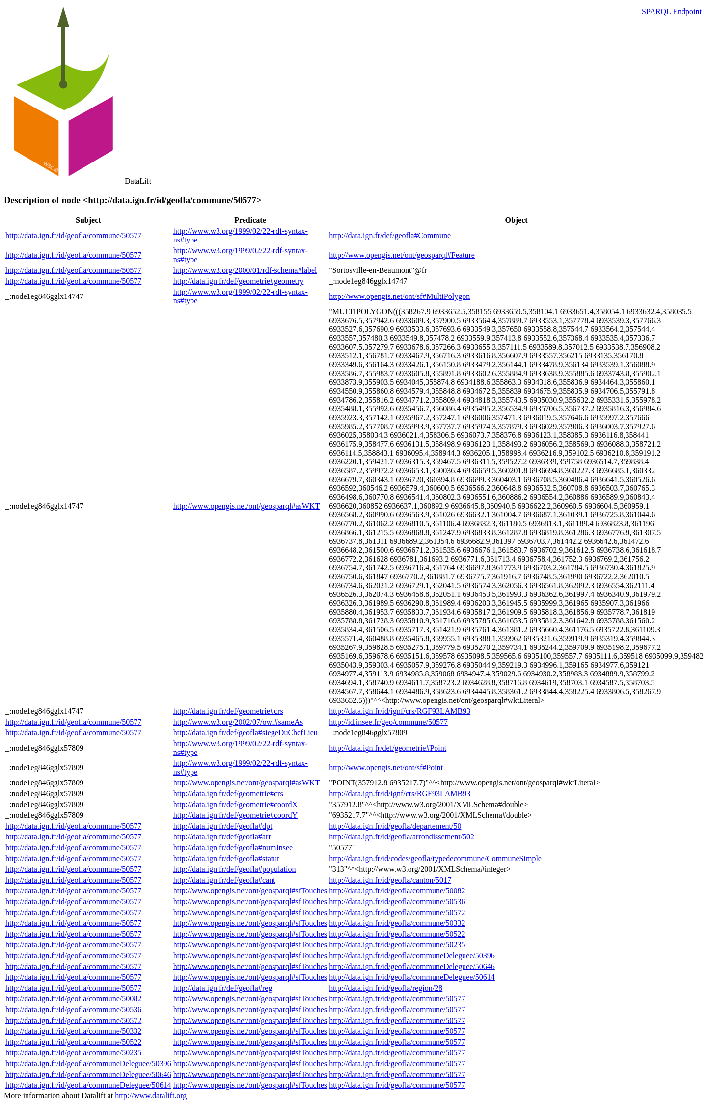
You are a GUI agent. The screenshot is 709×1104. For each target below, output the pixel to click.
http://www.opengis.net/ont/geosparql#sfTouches (250, 891)
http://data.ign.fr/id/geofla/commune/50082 (397, 891)
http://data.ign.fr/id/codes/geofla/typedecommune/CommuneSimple (435, 858)
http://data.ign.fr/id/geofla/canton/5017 (390, 880)
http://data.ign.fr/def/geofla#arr (222, 837)
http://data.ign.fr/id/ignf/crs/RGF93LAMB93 (399, 711)
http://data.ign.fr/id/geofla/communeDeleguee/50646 (412, 966)
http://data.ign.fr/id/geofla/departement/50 (395, 826)
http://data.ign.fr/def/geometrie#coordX (235, 804)
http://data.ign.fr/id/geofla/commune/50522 (397, 934)
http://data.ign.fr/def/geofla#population (234, 869)
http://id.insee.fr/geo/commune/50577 (388, 722)
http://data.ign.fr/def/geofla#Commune (390, 235)
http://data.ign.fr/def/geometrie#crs (228, 711)
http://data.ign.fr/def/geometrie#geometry (238, 281)
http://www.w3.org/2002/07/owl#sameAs (238, 722)
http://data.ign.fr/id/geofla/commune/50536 (397, 901)
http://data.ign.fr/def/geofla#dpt (223, 826)
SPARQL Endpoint (672, 11)
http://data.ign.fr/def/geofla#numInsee (233, 847)
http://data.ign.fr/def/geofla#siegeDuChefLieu (245, 732)
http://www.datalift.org (151, 1095)
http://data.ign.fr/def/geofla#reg (223, 988)
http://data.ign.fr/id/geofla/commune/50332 (397, 923)
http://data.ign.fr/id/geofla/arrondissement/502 (401, 837)
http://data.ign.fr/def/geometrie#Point (387, 748)
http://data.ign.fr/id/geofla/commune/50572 (397, 912)
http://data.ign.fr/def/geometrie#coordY (235, 815)
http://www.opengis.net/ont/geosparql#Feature (402, 255)
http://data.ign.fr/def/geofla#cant (224, 880)
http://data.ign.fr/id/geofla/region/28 (385, 988)
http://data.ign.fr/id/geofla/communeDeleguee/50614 (412, 977)
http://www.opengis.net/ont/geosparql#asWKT (246, 506)
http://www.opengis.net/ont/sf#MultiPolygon (399, 296)
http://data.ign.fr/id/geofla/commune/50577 (73, 235)
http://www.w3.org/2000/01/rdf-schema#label (245, 270)
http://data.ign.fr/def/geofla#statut (226, 858)
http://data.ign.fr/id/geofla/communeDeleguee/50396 (412, 955)
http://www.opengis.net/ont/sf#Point (386, 767)
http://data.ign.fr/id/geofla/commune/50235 (397, 945)
